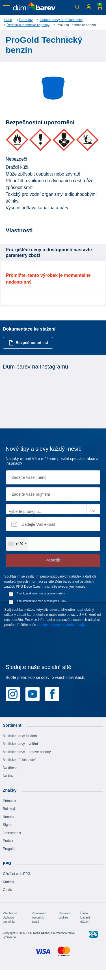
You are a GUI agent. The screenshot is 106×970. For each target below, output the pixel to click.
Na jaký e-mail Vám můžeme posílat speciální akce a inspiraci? (52, 461)
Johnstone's (12, 833)
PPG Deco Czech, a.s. (41, 933)
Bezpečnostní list (28, 342)
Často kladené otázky (85, 917)
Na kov (8, 776)
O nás (7, 890)
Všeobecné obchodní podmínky (10, 917)
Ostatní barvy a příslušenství (61, 20)
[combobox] (17, 544)
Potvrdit (53, 560)
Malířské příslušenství (19, 760)
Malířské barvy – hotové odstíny (27, 752)
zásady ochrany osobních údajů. (61, 625)
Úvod (8, 20)
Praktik (8, 841)
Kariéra (8, 882)
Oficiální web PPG (16, 874)
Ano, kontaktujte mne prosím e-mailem (41, 593)
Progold (8, 849)
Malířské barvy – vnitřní (20, 744)
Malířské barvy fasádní (20, 736)
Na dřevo (10, 768)
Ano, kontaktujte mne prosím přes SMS (41, 601)
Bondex (8, 817)
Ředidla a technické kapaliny (28, 25)
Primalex (9, 801)
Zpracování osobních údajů (39, 917)
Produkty (26, 20)
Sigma (7, 825)
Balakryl (9, 809)
